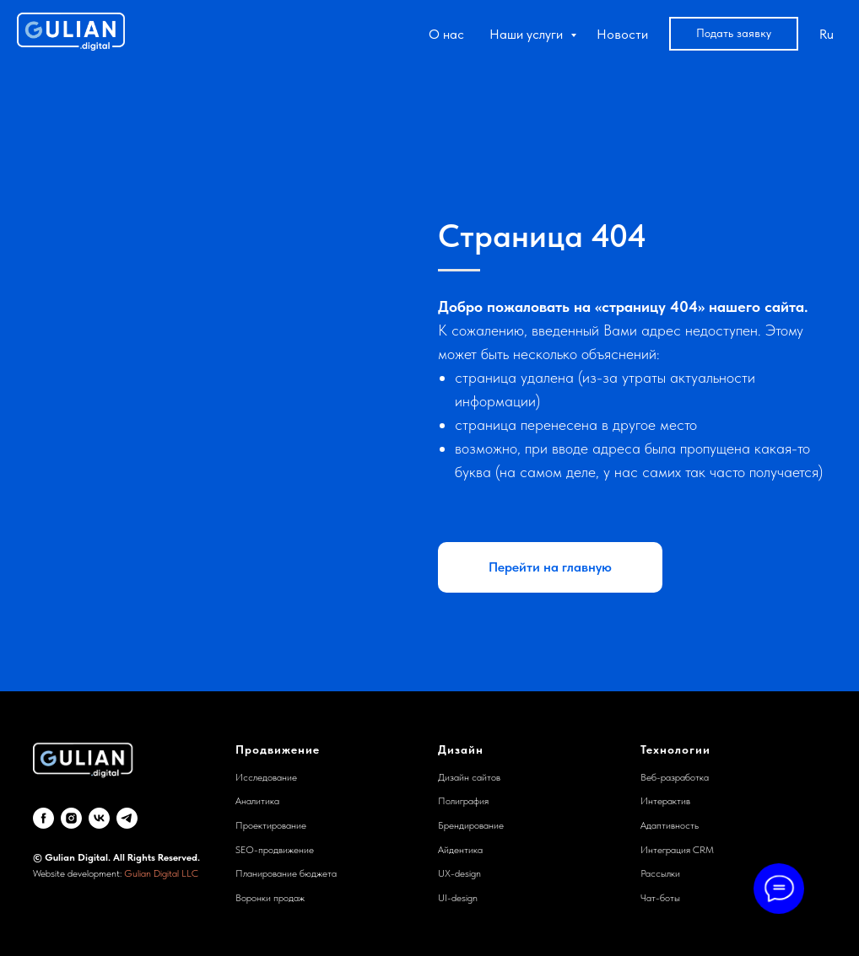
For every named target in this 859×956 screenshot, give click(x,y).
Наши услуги (527, 34)
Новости (622, 34)
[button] (733, 34)
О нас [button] (446, 34)
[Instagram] (71, 818)
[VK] (99, 818)
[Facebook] (43, 818)
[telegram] (127, 818)
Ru (826, 34)
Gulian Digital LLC (161, 873)
